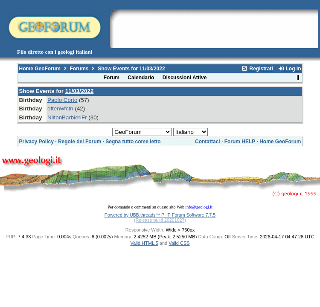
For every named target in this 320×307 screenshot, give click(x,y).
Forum (111, 78)
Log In (289, 69)
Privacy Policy (36, 142)
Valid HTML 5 (144, 243)
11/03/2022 (79, 91)
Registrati (257, 69)
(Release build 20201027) (160, 220)
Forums (79, 69)
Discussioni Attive (185, 78)
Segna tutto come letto (132, 142)
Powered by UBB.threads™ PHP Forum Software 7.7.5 (160, 214)
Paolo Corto (62, 100)
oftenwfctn (60, 108)
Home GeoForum (40, 69)
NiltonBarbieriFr (67, 117)
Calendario (141, 78)
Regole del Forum (79, 142)
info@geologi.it (198, 207)
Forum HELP (239, 142)
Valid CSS (179, 243)
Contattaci (207, 142)
